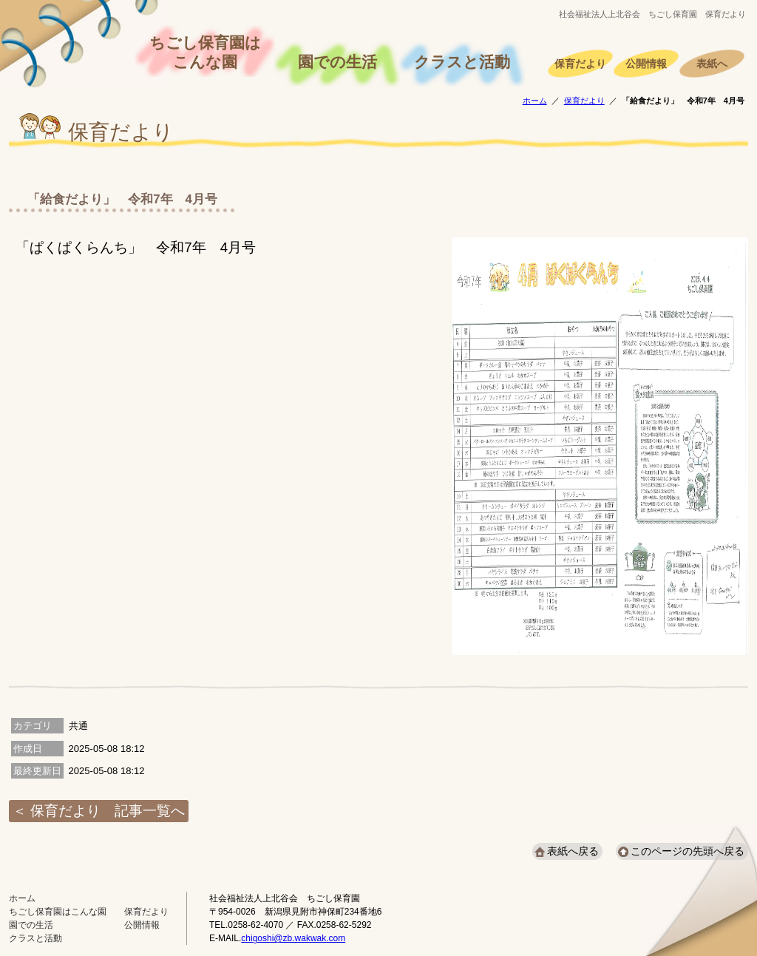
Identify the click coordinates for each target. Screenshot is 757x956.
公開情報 (646, 64)
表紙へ (711, 64)
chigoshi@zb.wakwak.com (293, 938)
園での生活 (337, 62)
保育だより (580, 64)
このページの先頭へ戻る (687, 851)
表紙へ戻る (573, 851)
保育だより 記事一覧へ (107, 810)
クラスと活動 (462, 62)
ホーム (535, 100)
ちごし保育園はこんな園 (205, 52)
